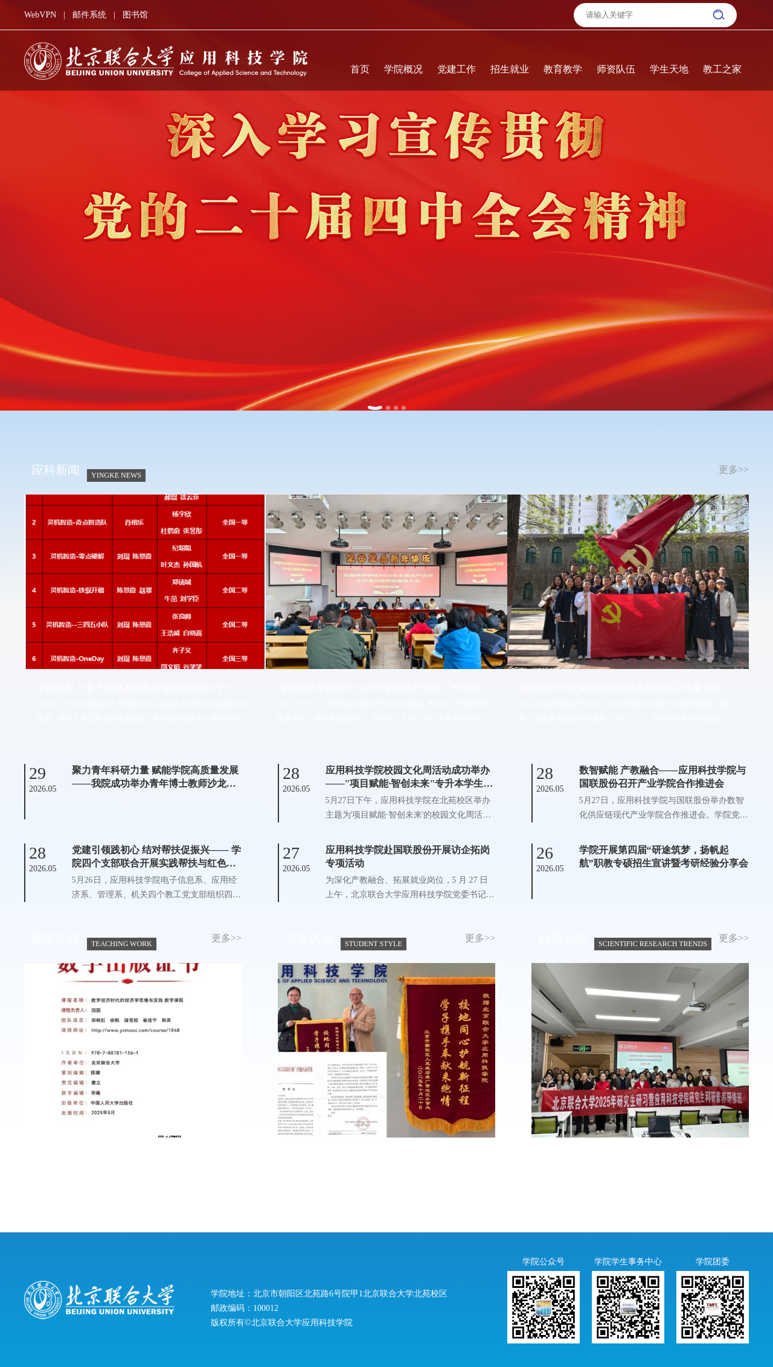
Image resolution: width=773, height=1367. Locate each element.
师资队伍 (616, 69)
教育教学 (563, 69)
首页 (360, 69)
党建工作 (456, 69)
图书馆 (135, 14)
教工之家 (722, 69)
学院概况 (403, 69)
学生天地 (669, 69)
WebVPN (40, 14)
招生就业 (509, 69)
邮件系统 (89, 14)
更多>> (734, 469)
